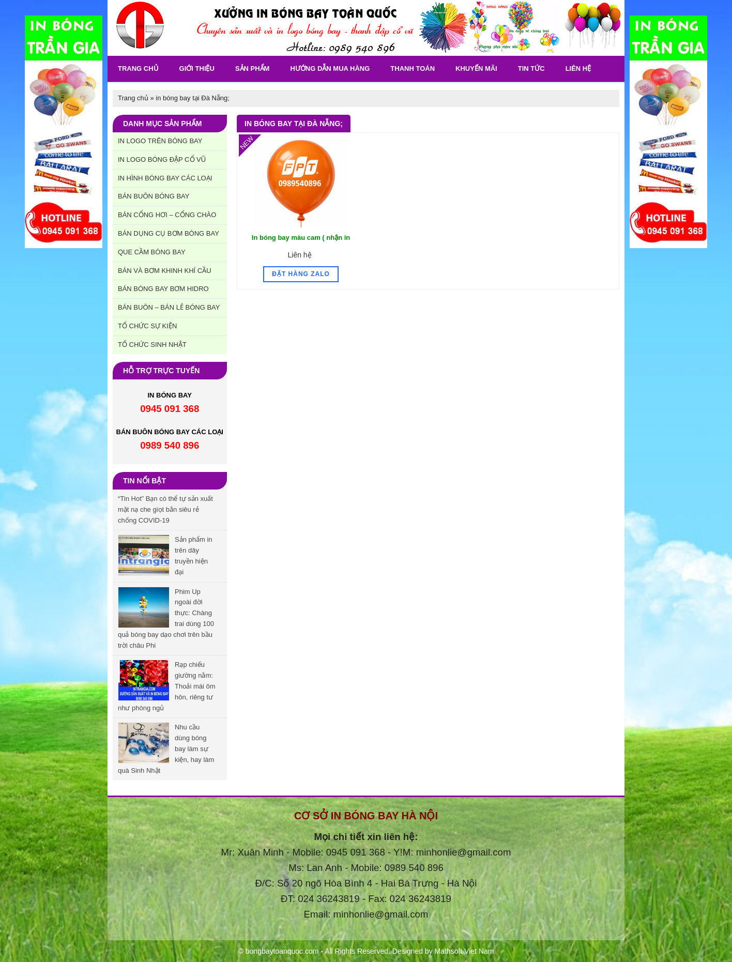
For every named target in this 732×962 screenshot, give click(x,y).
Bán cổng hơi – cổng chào (167, 215)
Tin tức (531, 68)
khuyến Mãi (476, 68)
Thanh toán (412, 68)
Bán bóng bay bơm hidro (163, 289)
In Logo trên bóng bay (160, 141)
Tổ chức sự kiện (147, 326)
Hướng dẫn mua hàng (330, 68)
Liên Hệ (578, 68)
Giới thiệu (197, 68)
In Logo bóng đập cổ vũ (162, 159)
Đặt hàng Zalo (301, 274)
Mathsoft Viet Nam (464, 951)
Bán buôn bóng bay (153, 196)
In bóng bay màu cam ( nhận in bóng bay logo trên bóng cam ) (301, 243)
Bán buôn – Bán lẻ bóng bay (169, 307)
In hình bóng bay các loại (165, 178)
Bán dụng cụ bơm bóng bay (168, 233)
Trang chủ (138, 68)
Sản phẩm (252, 68)
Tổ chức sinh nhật (152, 344)
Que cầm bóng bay (152, 252)
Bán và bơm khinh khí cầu (164, 270)
